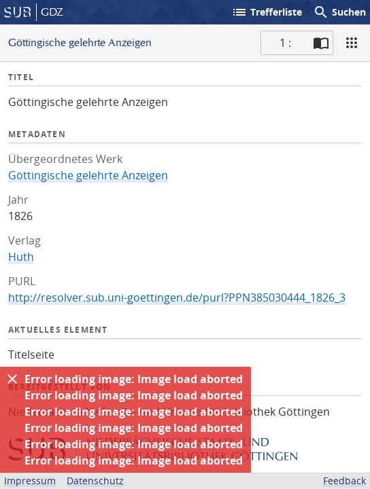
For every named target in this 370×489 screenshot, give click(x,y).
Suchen (339, 12)
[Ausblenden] (12, 379)
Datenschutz (95, 480)
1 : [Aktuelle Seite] (285, 42)
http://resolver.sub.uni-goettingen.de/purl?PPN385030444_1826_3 (177, 297)
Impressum (30, 480)
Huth (21, 256)
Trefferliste (266, 12)
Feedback (344, 480)
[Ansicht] (351, 43)
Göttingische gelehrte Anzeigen (88, 175)
